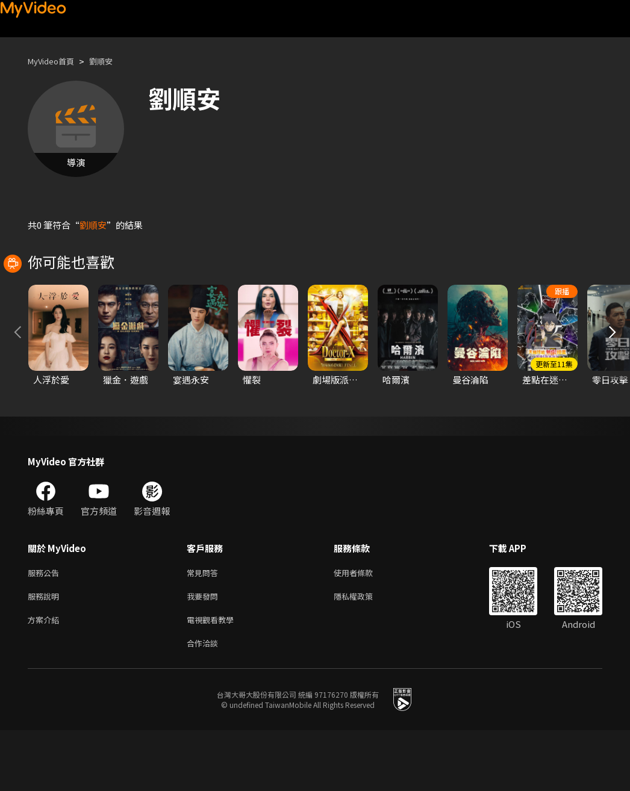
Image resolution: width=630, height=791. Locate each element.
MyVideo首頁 (55, 61)
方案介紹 (46, 677)
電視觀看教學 (214, 677)
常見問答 (205, 627)
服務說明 (46, 652)
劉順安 (111, 61)
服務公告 (46, 627)
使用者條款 (363, 627)
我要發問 (205, 652)
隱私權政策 (363, 652)
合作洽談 (205, 702)
